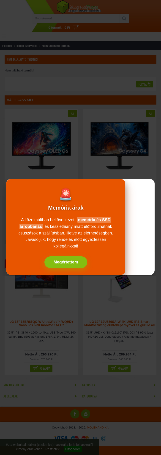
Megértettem (66, 262)
